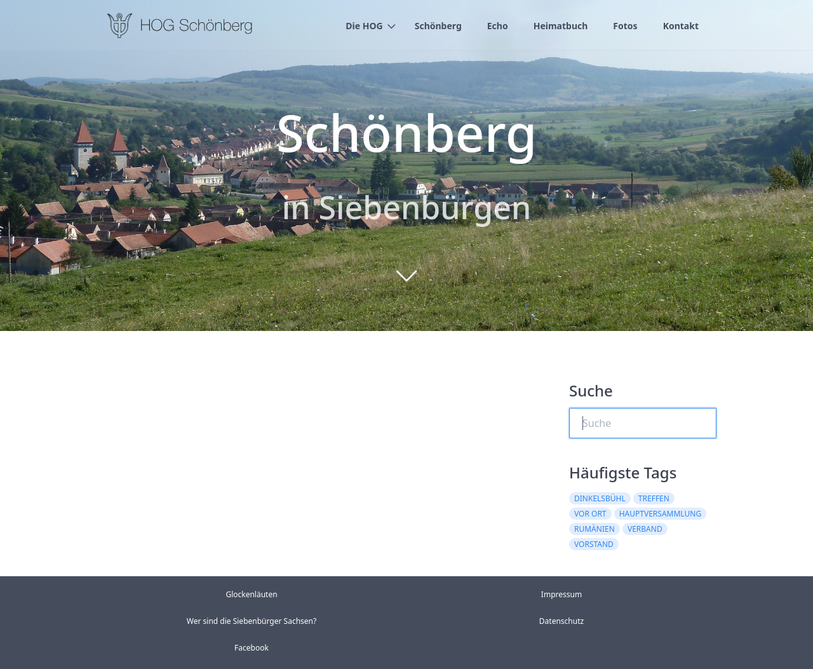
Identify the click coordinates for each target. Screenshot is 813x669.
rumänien (594, 529)
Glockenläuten (251, 594)
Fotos (625, 26)
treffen (653, 498)
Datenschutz (561, 621)
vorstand (594, 544)
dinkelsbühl (600, 498)
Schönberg (438, 26)
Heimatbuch (561, 26)
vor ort (590, 513)
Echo (497, 26)
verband (645, 529)
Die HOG (364, 26)
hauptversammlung (660, 513)
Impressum (561, 594)
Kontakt (681, 26)
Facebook (251, 647)
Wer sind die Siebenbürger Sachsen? (251, 621)
